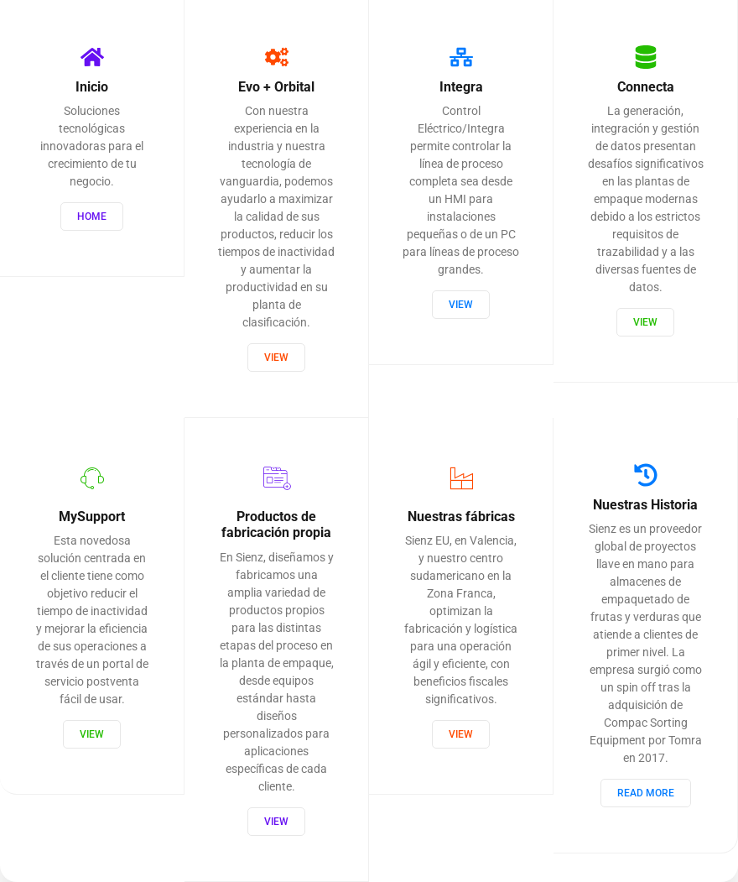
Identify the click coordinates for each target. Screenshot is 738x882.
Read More (645, 793)
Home (92, 216)
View (276, 357)
